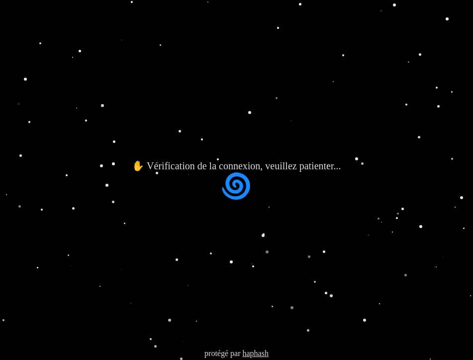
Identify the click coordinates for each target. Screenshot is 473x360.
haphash (255, 353)
